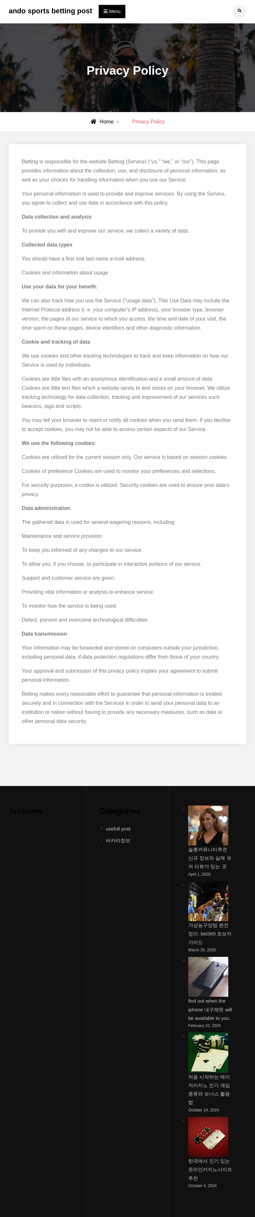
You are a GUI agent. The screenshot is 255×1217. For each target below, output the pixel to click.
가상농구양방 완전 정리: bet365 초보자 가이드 (210, 933)
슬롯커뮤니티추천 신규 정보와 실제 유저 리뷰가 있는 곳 (210, 858)
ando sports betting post (50, 11)
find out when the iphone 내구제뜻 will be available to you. (210, 1009)
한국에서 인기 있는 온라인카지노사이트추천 (210, 1169)
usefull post (118, 828)
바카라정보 (118, 840)
